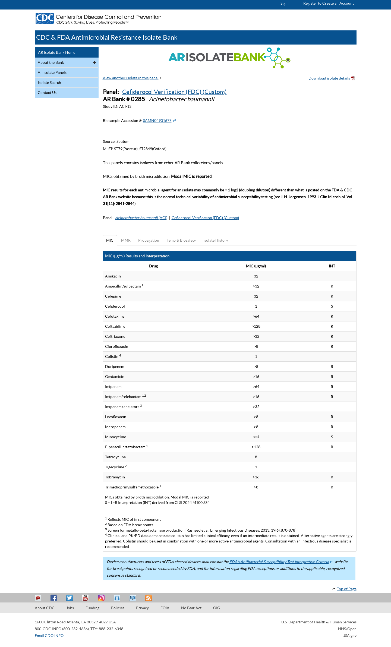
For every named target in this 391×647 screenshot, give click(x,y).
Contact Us (47, 92)
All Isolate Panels (52, 72)
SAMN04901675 (157, 120)
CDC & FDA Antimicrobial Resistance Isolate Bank (107, 37)
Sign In (286, 3)
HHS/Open (347, 629)
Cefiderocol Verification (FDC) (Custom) (174, 92)
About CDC (45, 608)
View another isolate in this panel (131, 78)
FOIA (164, 608)
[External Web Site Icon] (174, 120)
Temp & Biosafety (181, 240)
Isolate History (215, 240)
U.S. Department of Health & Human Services (319, 622)
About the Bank (51, 62)
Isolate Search (49, 82)
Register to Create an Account (328, 3)
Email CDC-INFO (49, 635)
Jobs (70, 608)
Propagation (148, 240)
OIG (216, 608)
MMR (126, 240)
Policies (117, 608)
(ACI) (141, 218)
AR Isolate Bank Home (56, 52)
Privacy (142, 608)
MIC (109, 240)
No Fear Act (191, 608)
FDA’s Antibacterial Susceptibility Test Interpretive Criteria (279, 562)
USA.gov (349, 635)
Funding (92, 608)
